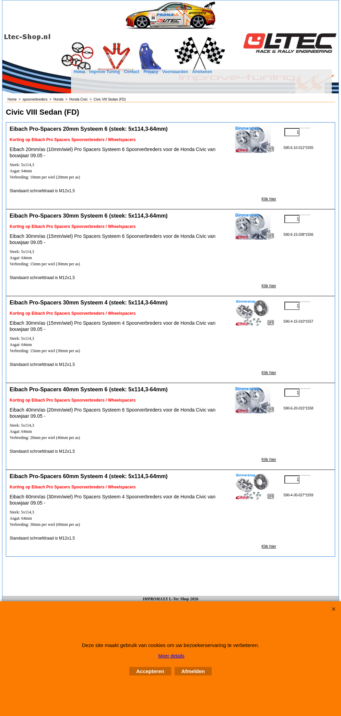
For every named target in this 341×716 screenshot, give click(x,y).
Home (79, 71)
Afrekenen (202, 71)
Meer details (171, 656)
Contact (131, 71)
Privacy (150, 71)
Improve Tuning (104, 71)
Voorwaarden (175, 71)
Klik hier (268, 199)
